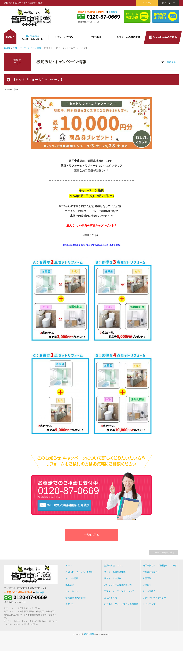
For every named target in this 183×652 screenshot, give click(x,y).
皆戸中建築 (89, 634)
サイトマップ (168, 3)
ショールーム (71, 591)
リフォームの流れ (112, 578)
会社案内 (147, 585)
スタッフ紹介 (149, 591)
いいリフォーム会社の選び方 (118, 585)
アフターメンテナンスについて (119, 591)
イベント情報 (71, 578)
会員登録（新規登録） (76, 597)
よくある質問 (110, 597)
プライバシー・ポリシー (154, 597)
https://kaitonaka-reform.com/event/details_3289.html (91, 244)
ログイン (147, 3)
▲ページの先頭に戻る (163, 552)
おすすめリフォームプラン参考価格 (121, 604)
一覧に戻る (170, 62)
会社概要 (113, 12)
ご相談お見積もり (151, 572)
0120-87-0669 (103, 16)
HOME (7, 48)
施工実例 (69, 585)
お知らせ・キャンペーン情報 (27, 48)
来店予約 (147, 578)
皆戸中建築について (113, 565)
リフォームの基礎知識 (114, 572)
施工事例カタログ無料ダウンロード (160, 565)
